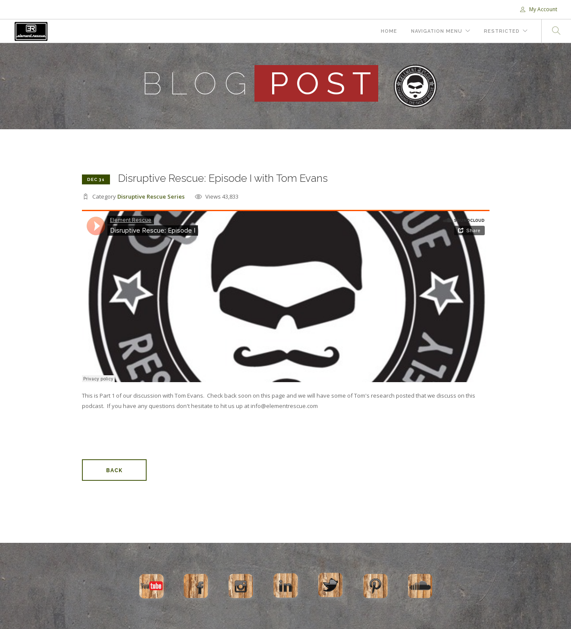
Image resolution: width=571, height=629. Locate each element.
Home (389, 31)
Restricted (502, 31)
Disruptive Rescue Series (151, 196)
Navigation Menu (436, 31)
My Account (538, 9)
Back (114, 470)
